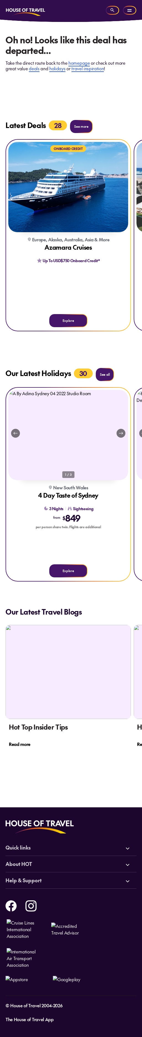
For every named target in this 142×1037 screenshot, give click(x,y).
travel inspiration (87, 68)
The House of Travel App (30, 1019)
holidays (57, 68)
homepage (79, 63)
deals (34, 68)
